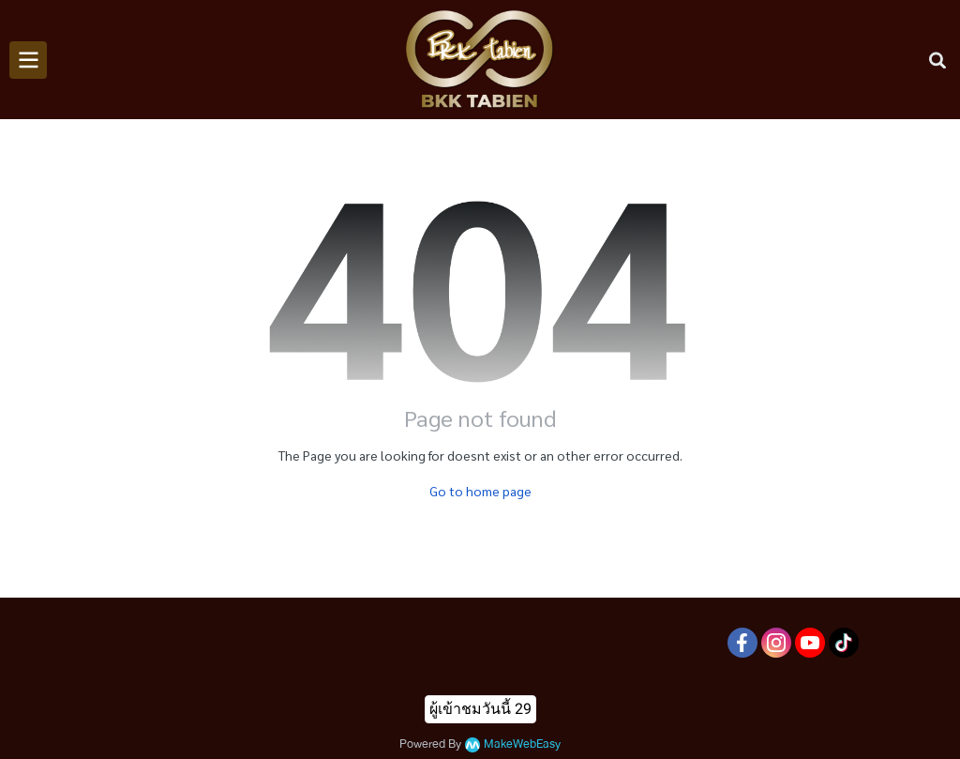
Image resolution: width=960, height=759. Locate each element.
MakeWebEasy (522, 744)
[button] (937, 60)
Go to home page (480, 490)
